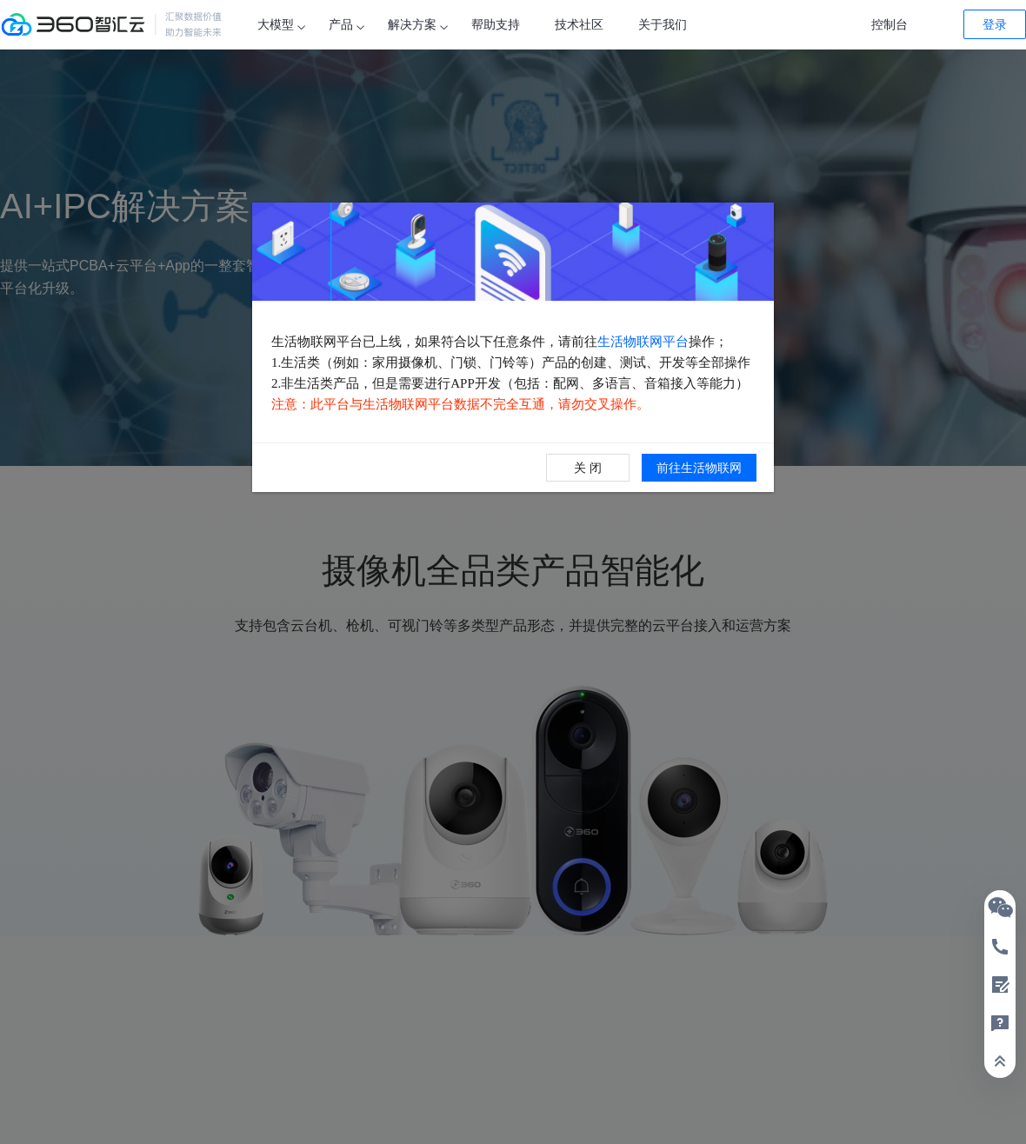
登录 (995, 24)
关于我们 (662, 24)
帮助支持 (495, 24)
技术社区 (579, 24)
